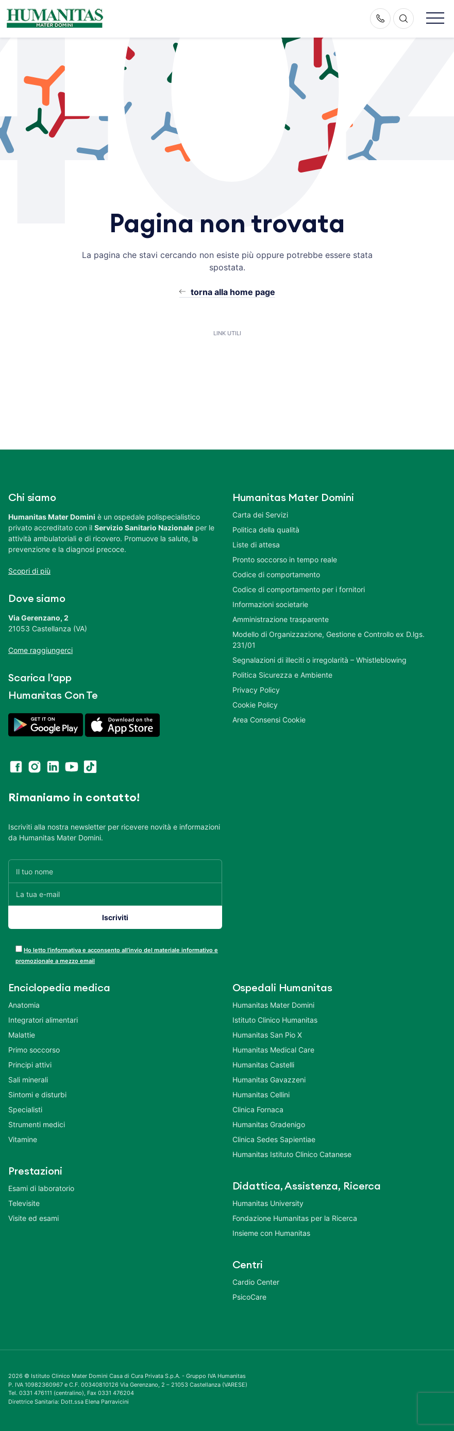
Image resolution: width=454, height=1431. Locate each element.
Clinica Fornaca (257, 1109)
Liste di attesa (256, 544)
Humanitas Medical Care (273, 1049)
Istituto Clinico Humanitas (274, 1019)
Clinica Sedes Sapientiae (273, 1139)
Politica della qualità (265, 529)
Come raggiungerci (40, 650)
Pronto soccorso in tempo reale (284, 559)
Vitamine (22, 1139)
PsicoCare (249, 1296)
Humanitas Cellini (261, 1094)
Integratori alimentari (43, 1019)
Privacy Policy (256, 689)
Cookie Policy (255, 704)
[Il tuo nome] (115, 871)
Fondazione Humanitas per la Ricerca (294, 1218)
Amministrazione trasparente (280, 619)
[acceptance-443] (18, 948)
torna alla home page (233, 292)
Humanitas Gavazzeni (269, 1079)
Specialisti (25, 1109)
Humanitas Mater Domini (273, 1005)
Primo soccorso (34, 1049)
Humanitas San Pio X (267, 1034)
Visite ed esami (33, 1218)
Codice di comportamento (276, 574)
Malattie (21, 1034)
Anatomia (24, 1005)
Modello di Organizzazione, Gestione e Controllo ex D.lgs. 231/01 (328, 639)
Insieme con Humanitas (271, 1233)
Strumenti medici (36, 1124)
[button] (435, 18)
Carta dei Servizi (260, 514)
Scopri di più (29, 570)
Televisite (24, 1203)
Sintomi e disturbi (37, 1094)
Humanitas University (268, 1203)
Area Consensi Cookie (269, 719)
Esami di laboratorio (41, 1188)
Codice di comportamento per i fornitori (298, 589)
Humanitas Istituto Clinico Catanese (291, 1154)
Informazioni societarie (270, 604)
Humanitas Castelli (263, 1064)
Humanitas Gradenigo (268, 1124)
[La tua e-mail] (115, 894)
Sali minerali (28, 1079)
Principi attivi (30, 1064)
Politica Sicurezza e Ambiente (282, 674)
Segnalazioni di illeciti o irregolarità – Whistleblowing (319, 660)
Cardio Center (255, 1282)
